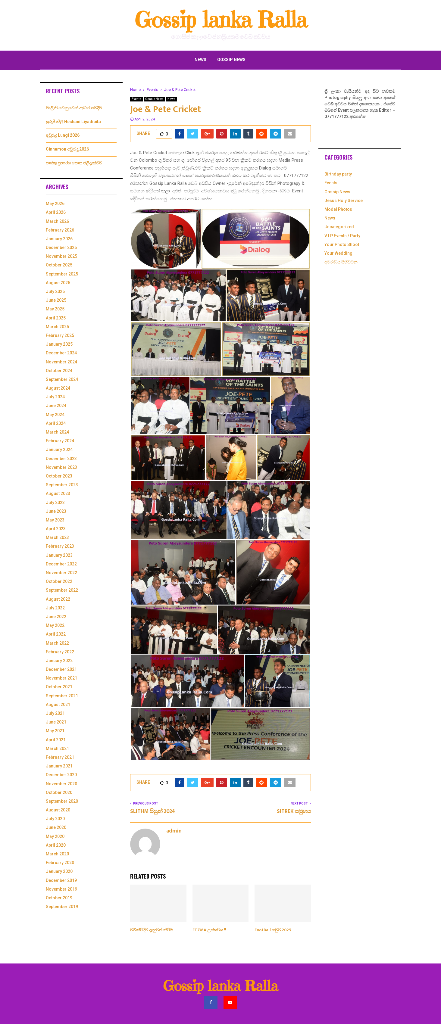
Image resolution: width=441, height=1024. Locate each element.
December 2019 (61, 880)
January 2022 (59, 660)
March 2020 (57, 853)
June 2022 (56, 616)
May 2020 (55, 836)
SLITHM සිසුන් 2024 (152, 811)
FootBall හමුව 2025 (273, 929)
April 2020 (56, 845)
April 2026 (56, 212)
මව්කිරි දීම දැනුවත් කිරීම (151, 929)
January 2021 (59, 766)
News (200, 59)
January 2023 (59, 555)
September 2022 (62, 590)
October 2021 (59, 686)
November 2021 (61, 678)
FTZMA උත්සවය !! (209, 929)
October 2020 (59, 792)
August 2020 (58, 810)
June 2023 (56, 511)
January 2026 (59, 238)
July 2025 (55, 291)
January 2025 (59, 344)
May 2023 (55, 520)
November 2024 (61, 361)
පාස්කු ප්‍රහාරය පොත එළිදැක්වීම (74, 162)
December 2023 (61, 458)
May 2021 (55, 730)
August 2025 (58, 282)
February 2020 (60, 862)
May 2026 (55, 203)
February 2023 (60, 546)
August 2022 (58, 599)
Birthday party (338, 174)
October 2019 (59, 897)
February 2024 (60, 440)
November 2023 (61, 467)
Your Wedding (338, 253)
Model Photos (338, 209)
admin (174, 831)
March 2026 (57, 221)
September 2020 (62, 801)
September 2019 (62, 906)
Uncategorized (339, 226)
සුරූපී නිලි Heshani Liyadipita (73, 121)
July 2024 (55, 396)
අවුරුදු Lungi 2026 (63, 135)
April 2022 (56, 634)
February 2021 (60, 757)
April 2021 (56, 739)
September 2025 (62, 274)
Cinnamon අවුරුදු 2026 (67, 149)
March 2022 (57, 643)
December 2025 (61, 247)
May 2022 (55, 625)
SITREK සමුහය (294, 811)
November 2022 (61, 572)
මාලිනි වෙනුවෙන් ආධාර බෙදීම (74, 107)
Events (136, 99)
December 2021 (61, 669)
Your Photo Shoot (341, 244)
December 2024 (61, 352)
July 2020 (55, 818)
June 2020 (56, 827)
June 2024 (56, 405)
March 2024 (57, 432)
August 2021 (58, 704)
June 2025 (56, 300)
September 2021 (62, 695)
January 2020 (59, 871)
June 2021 (56, 722)
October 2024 (59, 370)
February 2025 (60, 335)
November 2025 (61, 256)
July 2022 (55, 607)
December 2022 (61, 564)
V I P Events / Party (342, 235)
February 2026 (60, 230)
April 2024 (56, 423)
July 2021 (55, 713)
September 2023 (62, 484)
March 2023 (57, 537)
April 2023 (56, 528)
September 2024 (62, 379)
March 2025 (57, 326)
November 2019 (61, 889)
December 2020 (61, 774)
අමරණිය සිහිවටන (341, 262)
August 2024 (58, 388)
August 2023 (58, 493)
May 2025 (55, 309)
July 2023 (55, 502)
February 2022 (60, 651)
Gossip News (231, 59)
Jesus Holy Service (343, 200)
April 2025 (56, 318)
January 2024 (59, 449)
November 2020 (61, 783)
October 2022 (59, 581)
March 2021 (57, 748)
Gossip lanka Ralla (220, 20)
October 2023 (59, 476)
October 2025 (59, 265)
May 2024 (55, 414)
